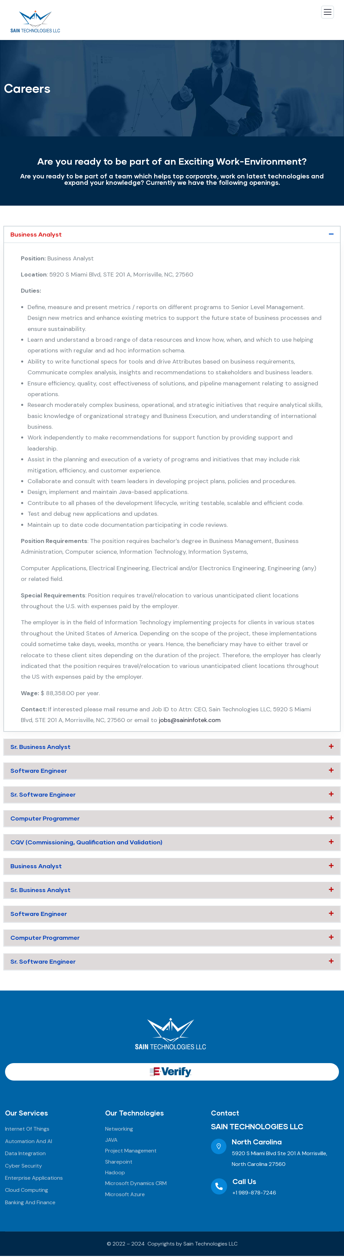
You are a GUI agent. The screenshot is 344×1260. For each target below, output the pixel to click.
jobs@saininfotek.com (190, 721)
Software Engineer (39, 771)
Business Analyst (36, 234)
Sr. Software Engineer (43, 795)
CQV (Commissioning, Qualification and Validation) (87, 844)
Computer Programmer (45, 820)
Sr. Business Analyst (41, 747)
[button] (172, 234)
